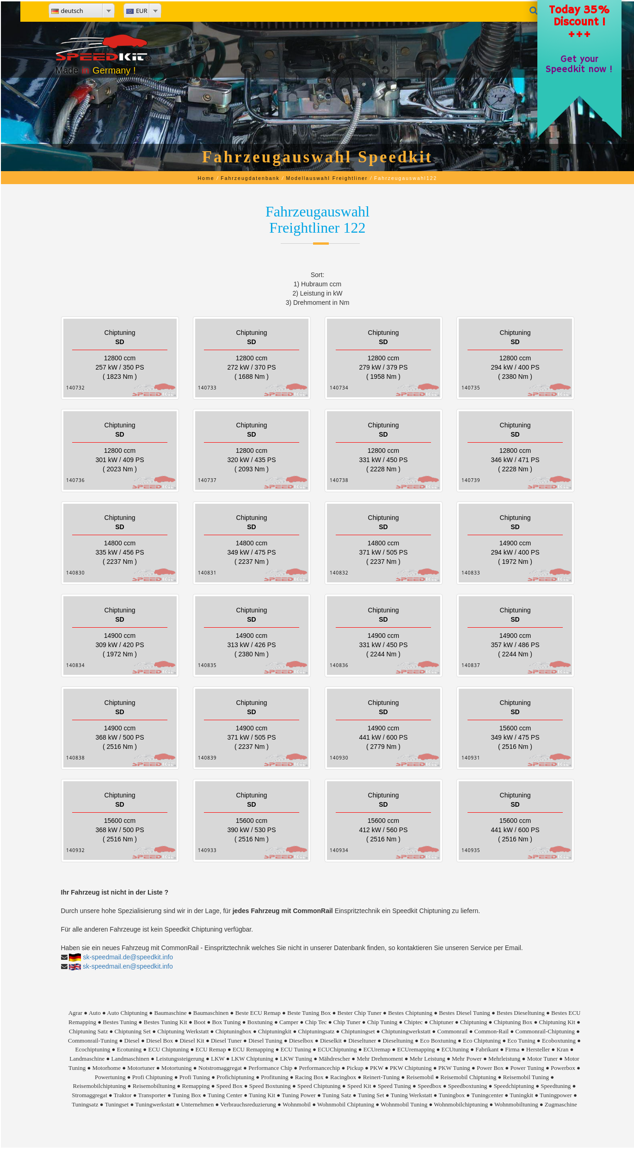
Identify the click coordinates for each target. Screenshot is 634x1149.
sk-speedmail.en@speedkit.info (128, 966)
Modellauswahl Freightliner (327, 178)
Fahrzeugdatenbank (250, 178)
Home (206, 178)
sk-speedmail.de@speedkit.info (128, 957)
